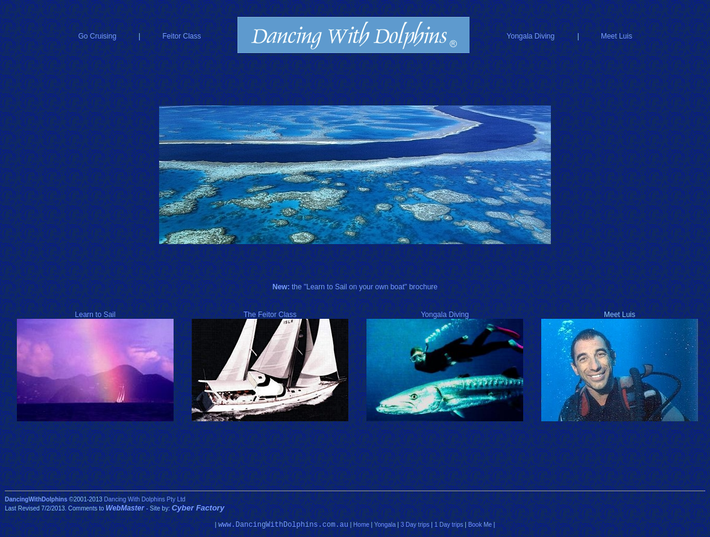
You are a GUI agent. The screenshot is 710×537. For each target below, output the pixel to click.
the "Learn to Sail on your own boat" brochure (355, 287)
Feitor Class (182, 36)
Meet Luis (616, 36)
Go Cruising (97, 36)
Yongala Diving (531, 36)
